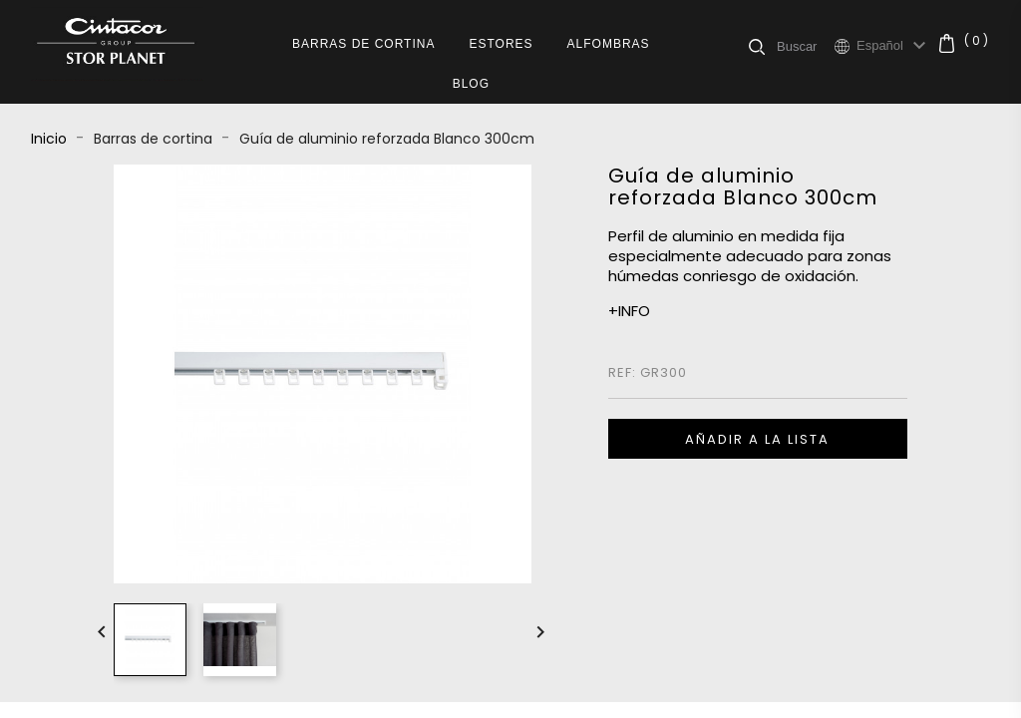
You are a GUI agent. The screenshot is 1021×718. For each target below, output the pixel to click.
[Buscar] (805, 46)
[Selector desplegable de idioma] (893, 46)
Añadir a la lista (757, 439)
